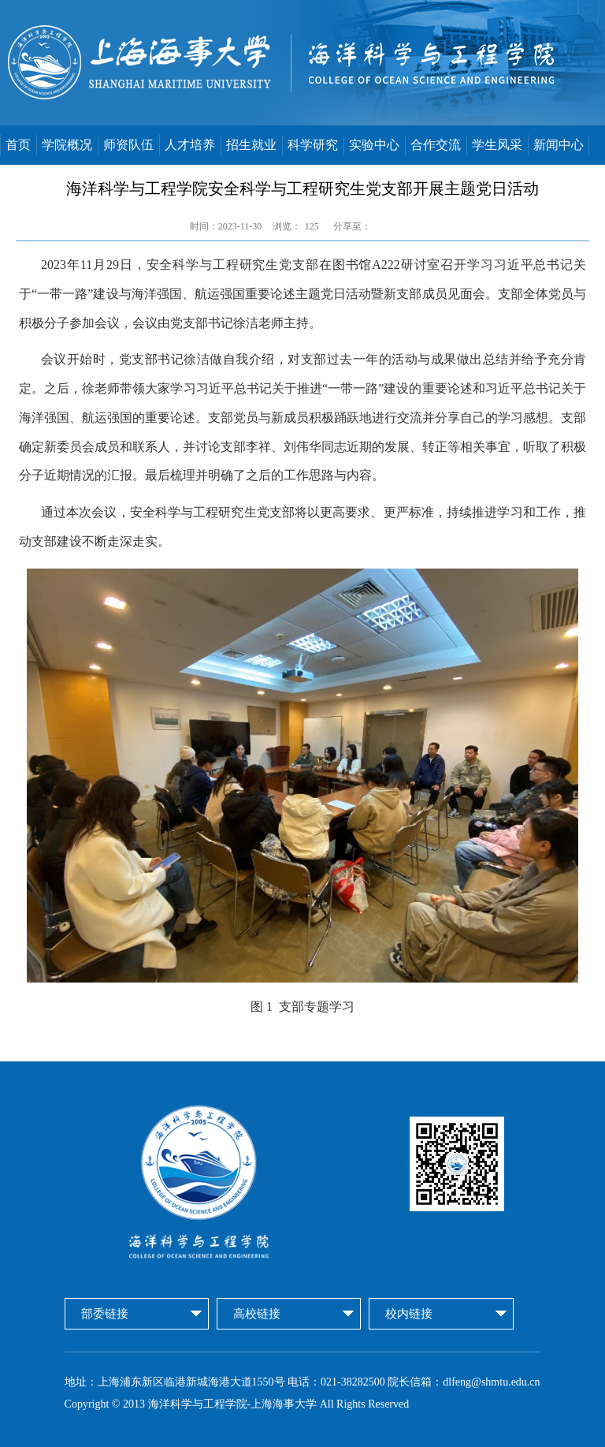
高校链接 (256, 1313)
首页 (18, 144)
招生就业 (251, 144)
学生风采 (497, 144)
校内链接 (408, 1313)
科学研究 (313, 144)
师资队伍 (128, 144)
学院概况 (67, 144)
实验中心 (374, 144)
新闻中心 (558, 144)
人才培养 (190, 144)
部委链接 (104, 1313)
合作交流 (435, 144)
